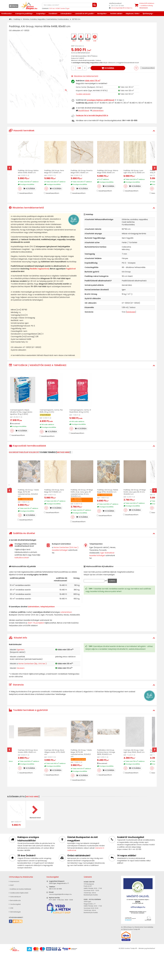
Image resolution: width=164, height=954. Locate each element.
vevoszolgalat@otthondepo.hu (121, 8)
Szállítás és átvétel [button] (22, 533)
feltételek (131, 312)
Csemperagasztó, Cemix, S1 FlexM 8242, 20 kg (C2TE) (80, 411)
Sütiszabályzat (15, 897)
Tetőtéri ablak (116, 13)
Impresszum (14, 881)
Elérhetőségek (15, 912)
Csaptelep (40, 13)
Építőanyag (147, 13)
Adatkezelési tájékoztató (18, 893)
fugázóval (71, 268)
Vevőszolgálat (15, 904)
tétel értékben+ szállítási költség (146, 5)
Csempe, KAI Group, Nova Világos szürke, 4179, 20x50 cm (54, 752)
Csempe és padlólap (23, 13)
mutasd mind (63, 452)
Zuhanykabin (65, 13)
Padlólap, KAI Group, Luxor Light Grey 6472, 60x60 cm (134, 171)
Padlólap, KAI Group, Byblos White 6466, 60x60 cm (28, 171)
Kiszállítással (83, 110)
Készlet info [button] (18, 637)
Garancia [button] (16, 684)
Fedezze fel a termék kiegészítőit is (92, 115)
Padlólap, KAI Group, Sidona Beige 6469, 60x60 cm (107, 171)
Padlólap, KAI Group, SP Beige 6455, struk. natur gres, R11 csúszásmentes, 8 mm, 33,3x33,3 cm (82, 493)
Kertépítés (101, 13)
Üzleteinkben (98, 110)
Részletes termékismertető (86, 76)
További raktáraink (83, 94)
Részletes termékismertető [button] (26, 207)
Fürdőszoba (6, 13)
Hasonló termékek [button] (21, 130)
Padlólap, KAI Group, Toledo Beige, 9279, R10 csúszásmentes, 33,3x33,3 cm (28, 493)
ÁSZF (11, 885)
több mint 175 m (92, 80)
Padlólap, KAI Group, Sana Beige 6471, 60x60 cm (54, 171)
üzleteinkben (66, 612)
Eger (68, 8)
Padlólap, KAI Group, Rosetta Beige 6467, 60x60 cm (81, 171)
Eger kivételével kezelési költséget (101, 554)
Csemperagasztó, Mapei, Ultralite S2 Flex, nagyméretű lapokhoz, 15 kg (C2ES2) (21, 412)
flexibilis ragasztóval (39, 268)
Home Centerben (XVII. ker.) (66, 547)
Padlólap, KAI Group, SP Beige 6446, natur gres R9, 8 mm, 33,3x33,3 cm (135, 492)
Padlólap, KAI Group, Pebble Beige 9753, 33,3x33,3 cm (107, 491)
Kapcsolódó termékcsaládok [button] (27, 446)
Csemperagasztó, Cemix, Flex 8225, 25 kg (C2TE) (51, 411)
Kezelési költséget (60, 550)
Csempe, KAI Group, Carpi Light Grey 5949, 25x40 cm (134, 751)
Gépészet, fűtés (132, 13)
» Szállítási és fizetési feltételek (20, 889)
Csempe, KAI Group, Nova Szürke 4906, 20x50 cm (28, 751)
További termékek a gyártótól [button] (28, 710)
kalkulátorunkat (21, 557)
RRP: (73, 46)
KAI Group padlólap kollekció (24, 452)
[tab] (82, 130)
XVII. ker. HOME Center (57, 8)
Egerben (20, 649)
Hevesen (20, 668)
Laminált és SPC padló (84, 13)
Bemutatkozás (15, 900)
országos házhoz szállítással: (100, 100)
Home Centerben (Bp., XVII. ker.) (32, 663)
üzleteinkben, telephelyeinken (41, 606)
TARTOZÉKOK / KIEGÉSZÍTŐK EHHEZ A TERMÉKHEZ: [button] (38, 365)
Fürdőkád (53, 13)
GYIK (11, 908)
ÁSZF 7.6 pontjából (36, 623)
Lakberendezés (8, 18)
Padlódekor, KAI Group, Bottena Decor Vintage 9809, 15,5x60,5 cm (106, 752)
